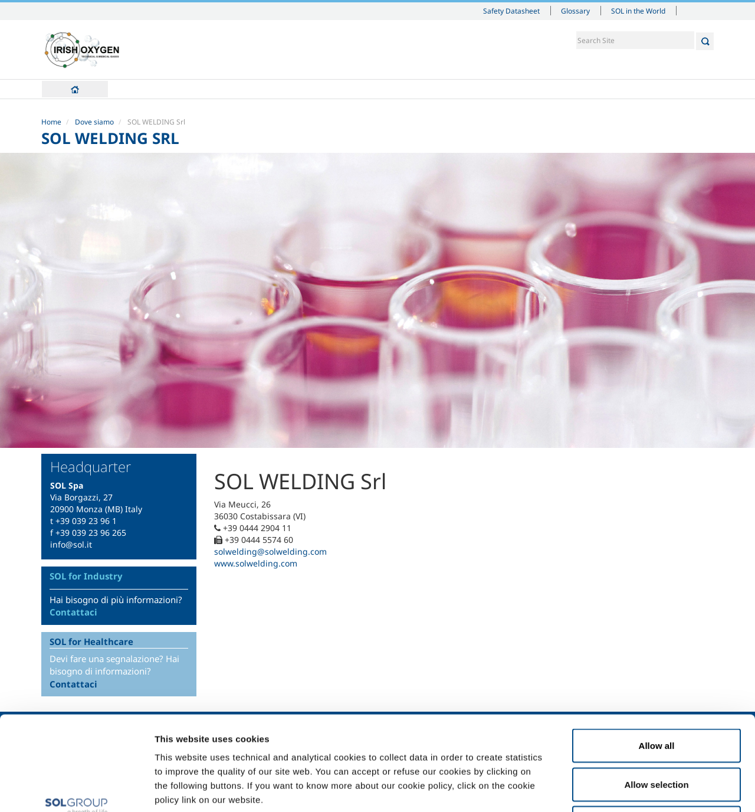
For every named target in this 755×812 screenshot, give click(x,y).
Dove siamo (94, 122)
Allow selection (656, 696)
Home (75, 89)
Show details (613, 789)
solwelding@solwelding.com (270, 551)
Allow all (657, 657)
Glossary (575, 10)
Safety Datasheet (511, 10)
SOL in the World (638, 10)
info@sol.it (71, 544)
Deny (657, 734)
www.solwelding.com (255, 563)
